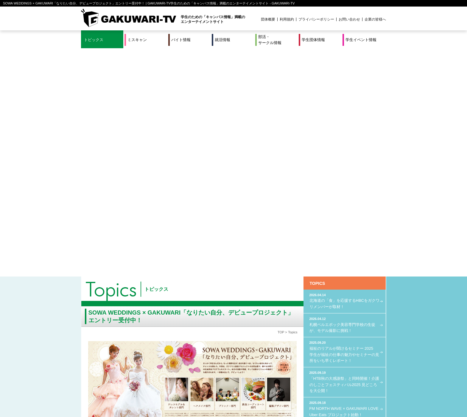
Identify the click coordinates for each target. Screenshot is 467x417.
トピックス (93, 40)
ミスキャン (137, 40)
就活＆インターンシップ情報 (163, 393)
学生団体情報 (313, 40)
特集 (193, 393)
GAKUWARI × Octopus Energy (344, 201)
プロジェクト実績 (193, 400)
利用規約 (287, 19)
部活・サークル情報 (269, 40)
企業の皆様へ (375, 19)
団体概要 (268, 19)
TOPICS (317, 55)
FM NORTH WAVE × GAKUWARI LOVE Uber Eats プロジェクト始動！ (344, 180)
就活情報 (222, 40)
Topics (292, 104)
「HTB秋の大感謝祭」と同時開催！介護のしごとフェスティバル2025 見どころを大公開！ (344, 153)
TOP (281, 104)
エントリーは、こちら (189, 281)
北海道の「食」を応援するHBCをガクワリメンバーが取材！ (344, 72)
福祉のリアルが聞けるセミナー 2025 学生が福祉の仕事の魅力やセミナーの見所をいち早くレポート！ (344, 123)
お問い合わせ (349, 19)
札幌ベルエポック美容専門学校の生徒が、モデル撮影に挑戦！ (344, 96)
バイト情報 (181, 40)
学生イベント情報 (360, 40)
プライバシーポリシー (316, 19)
